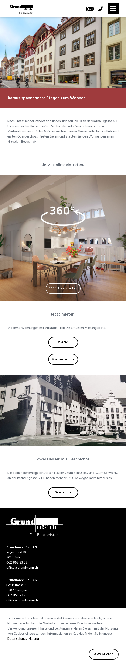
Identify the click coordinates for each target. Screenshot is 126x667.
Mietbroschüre (63, 359)
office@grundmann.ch (22, 568)
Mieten (63, 342)
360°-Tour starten (63, 288)
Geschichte (63, 492)
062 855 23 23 (16, 562)
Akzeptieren (103, 654)
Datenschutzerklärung (23, 639)
